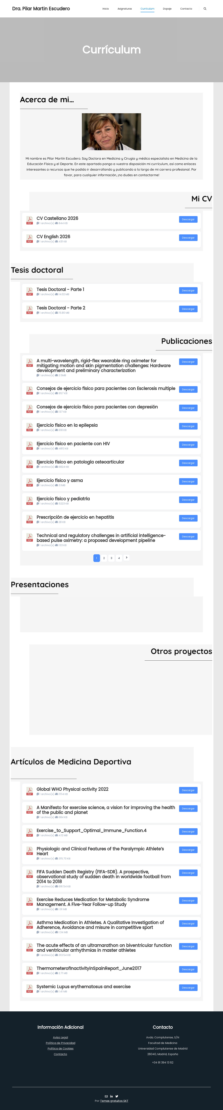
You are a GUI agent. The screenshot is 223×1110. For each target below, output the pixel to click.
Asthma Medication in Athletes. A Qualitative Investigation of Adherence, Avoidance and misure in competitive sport (100, 925)
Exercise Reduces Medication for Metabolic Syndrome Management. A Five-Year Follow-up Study (93, 902)
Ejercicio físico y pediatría (63, 499)
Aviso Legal (60, 1037)
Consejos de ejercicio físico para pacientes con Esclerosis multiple (106, 388)
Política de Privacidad (60, 1043)
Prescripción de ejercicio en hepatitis (75, 517)
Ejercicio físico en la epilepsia (67, 425)
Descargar (188, 219)
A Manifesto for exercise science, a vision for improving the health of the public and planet (106, 810)
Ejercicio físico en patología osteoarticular (80, 462)
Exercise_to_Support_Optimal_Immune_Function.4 (92, 831)
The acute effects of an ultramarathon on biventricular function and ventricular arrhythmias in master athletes (104, 947)
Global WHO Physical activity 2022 (72, 789)
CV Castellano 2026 (57, 218)
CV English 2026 (53, 237)
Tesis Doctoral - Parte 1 (60, 289)
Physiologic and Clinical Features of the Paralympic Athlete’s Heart (100, 851)
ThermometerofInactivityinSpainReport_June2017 (89, 968)
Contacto (60, 1054)
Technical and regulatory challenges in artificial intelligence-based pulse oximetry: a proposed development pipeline (101, 538)
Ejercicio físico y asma (60, 480)
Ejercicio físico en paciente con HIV (73, 444)
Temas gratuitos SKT (114, 1101)
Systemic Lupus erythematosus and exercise (83, 987)
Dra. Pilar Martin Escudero (29, 9)
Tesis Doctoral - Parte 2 (61, 308)
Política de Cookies (61, 1049)
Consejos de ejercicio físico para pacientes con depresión (97, 407)
